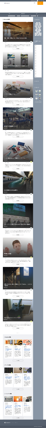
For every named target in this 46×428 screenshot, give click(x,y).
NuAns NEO (39, 27)
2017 (35, 58)
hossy (28, 42)
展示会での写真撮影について (11, 126)
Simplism (8, 70)
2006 (35, 76)
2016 (35, 60)
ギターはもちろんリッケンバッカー (12, 317)
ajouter (37, 22)
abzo (28, 322)
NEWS (34, 3)
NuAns (5, 290)
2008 (35, 73)
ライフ (5, 258)
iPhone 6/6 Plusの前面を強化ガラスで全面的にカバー (17, 66)
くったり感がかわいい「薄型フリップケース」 (15, 158)
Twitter (41, 0)
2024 (35, 47)
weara (39, 28)
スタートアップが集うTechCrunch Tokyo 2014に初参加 (17, 224)
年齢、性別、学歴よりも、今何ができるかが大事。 (16, 38)
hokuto (28, 258)
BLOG (40, 3)
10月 (9, 13)
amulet (39, 22)
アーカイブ (39, 29)
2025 (35, 45)
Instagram (43, 0)
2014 (35, 63)
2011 (35, 68)
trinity (28, 162)
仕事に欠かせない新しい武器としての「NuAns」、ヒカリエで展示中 (18, 285)
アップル (36, 29)
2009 (35, 71)
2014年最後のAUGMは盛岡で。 (11, 190)
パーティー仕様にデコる (10, 94)
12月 (36, 13)
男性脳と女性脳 (7, 253)
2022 (35, 50)
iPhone (5, 70)
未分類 (38, 35)
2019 (35, 55)
